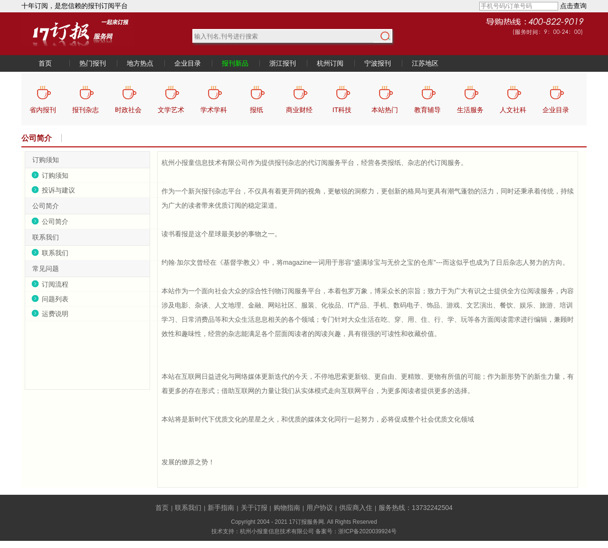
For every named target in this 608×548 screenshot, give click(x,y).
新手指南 (221, 507)
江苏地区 (425, 63)
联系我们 (55, 253)
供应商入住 (355, 507)
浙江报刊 (282, 63)
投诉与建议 (58, 190)
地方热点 (140, 63)
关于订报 (254, 507)
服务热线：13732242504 (416, 507)
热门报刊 (92, 63)
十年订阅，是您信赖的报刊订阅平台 (74, 6)
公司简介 (36, 138)
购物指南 (287, 507)
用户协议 (319, 507)
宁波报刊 (377, 63)
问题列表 (55, 299)
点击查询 (573, 6)
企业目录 (187, 63)
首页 (45, 63)
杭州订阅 (330, 63)
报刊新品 (235, 63)
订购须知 (55, 175)
